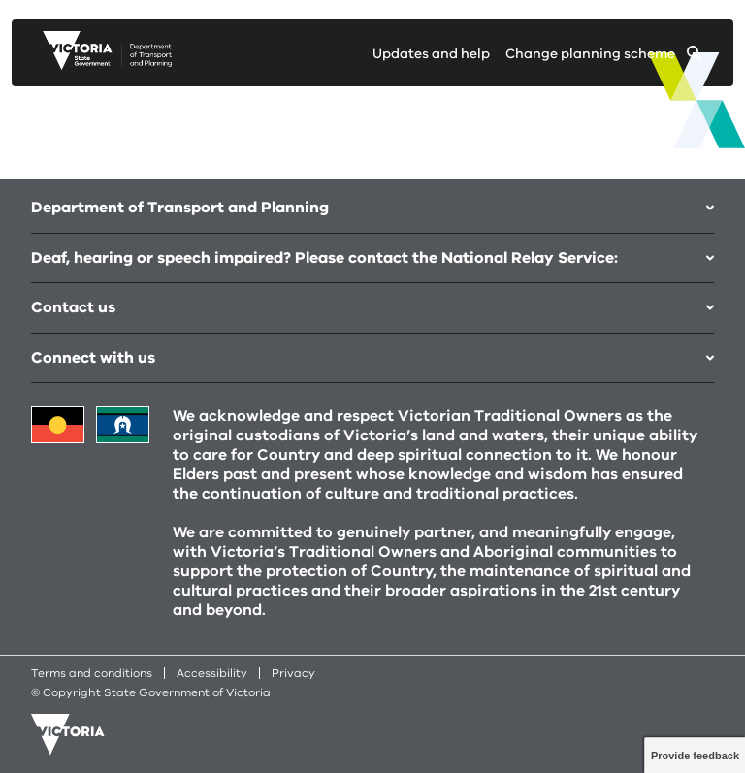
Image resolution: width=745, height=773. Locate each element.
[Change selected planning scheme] (603, 58)
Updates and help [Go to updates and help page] (431, 54)
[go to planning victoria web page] (107, 65)
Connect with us (372, 358)
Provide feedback (695, 755)
